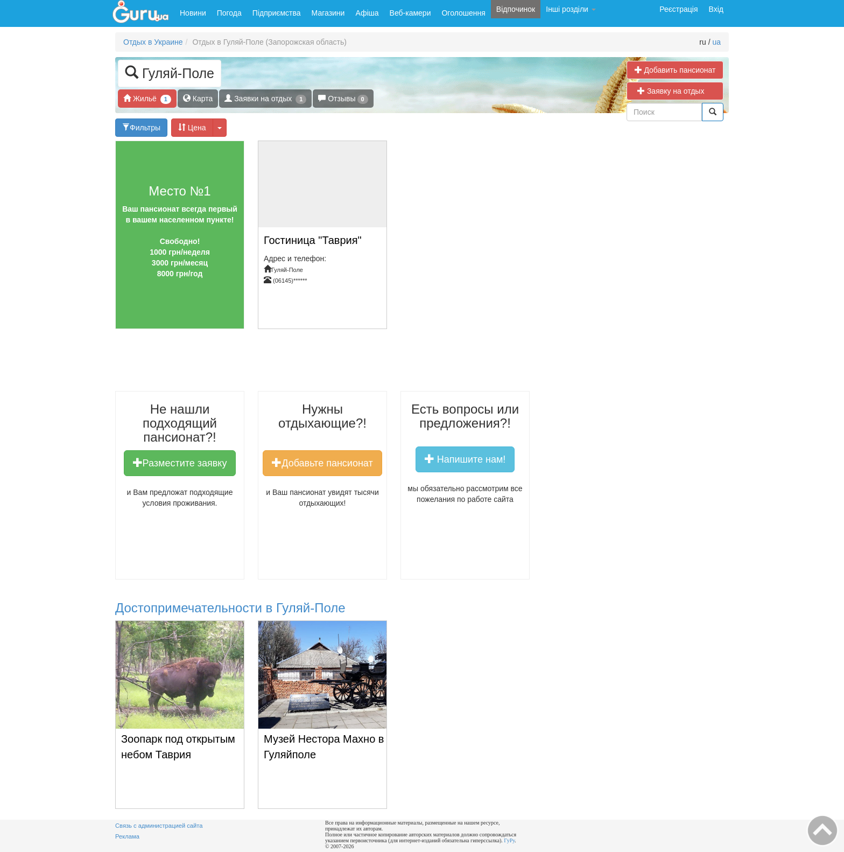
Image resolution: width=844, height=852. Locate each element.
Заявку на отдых (675, 90)
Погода (229, 13)
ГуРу (509, 840)
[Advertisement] (340, 364)
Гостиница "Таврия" (313, 240)
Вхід (716, 9)
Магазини (328, 13)
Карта (198, 98)
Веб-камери (410, 13)
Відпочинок (515, 9)
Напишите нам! (465, 459)
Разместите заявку (180, 463)
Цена (192, 127)
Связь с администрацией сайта (159, 825)
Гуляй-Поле (169, 72)
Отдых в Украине (153, 42)
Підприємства (276, 13)
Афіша (366, 13)
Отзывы (343, 99)
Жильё (147, 99)
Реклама (127, 836)
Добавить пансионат (675, 69)
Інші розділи (571, 9)
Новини (193, 13)
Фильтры (141, 127)
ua (716, 42)
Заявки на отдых (265, 99)
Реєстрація (678, 9)
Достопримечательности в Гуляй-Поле (230, 607)
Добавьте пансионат (322, 463)
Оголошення (463, 13)
